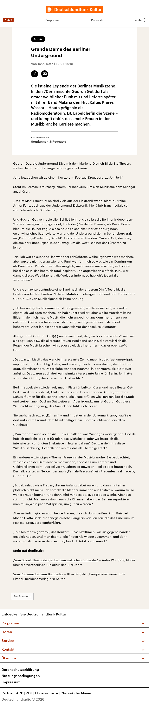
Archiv (38, 39)
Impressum (11, 682)
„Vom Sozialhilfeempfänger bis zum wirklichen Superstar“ (55, 560)
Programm (52, 20)
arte (56, 693)
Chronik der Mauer (76, 693)
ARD (21, 693)
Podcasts (97, 20)
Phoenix (43, 693)
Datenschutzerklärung (20, 669)
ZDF (30, 693)
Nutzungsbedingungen (21, 676)
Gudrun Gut (29, 219)
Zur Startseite (22, 596)
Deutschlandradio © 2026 (23, 699)
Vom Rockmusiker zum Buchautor (38, 574)
